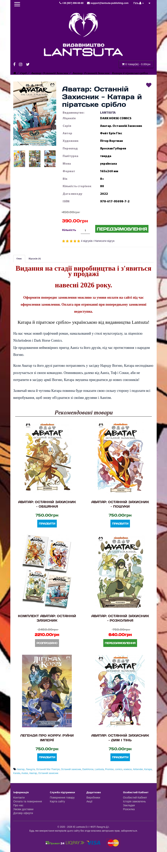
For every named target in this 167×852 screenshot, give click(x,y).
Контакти (19, 797)
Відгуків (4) (35, 258)
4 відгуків (86, 240)
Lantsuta (99, 769)
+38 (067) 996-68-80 (71, 3)
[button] (34, 113)
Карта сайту (57, 801)
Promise (109, 769)
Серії (23, 73)
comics (118, 769)
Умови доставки (23, 809)
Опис (19, 258)
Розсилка (129, 809)
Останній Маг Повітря (48, 769)
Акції (89, 801)
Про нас (18, 805)
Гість (138, 3)
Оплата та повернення (27, 801)
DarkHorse (87, 769)
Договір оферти (23, 813)
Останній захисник (71, 769)
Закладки (129, 805)
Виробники (93, 797)
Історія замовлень (134, 801)
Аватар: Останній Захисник (49, 73)
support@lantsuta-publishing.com (107, 3)
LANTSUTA (108, 113)
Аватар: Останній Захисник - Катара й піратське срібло (110, 73)
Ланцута (30, 769)
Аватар (20, 769)
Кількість (69, 230)
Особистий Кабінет (135, 797)
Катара (148, 769)
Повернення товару (62, 797)
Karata (16, 773)
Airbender (138, 769)
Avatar (24, 773)
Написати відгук (104, 240)
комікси (127, 769)
